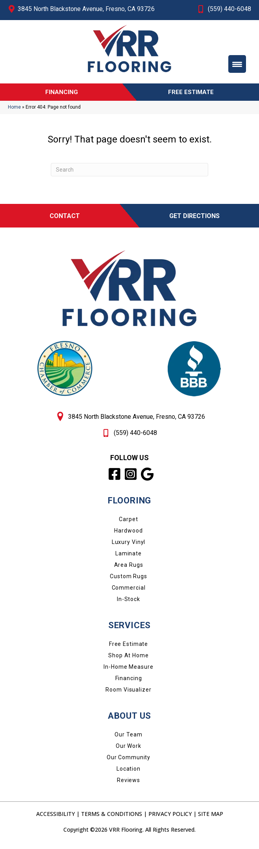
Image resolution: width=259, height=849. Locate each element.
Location (129, 772)
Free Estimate (128, 647)
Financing (128, 682)
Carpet (128, 523)
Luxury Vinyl (129, 545)
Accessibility (55, 817)
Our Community (128, 761)
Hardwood (128, 534)
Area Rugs (128, 568)
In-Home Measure (128, 670)
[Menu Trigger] (237, 64)
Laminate (128, 557)
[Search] (129, 173)
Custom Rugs (128, 580)
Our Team (128, 738)
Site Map (210, 817)
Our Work (128, 749)
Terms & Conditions (111, 817)
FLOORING (129, 504)
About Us (129, 719)
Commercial (129, 591)
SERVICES (129, 629)
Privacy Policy (170, 817)
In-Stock (128, 602)
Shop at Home (128, 659)
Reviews (128, 784)
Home (14, 111)
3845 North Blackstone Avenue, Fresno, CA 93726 (86, 9)
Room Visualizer (128, 693)
